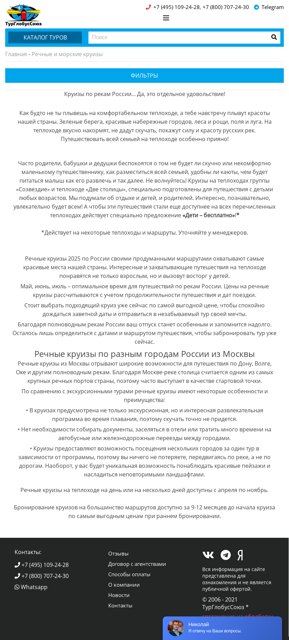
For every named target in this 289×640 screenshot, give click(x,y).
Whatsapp (31, 587)
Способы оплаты (129, 574)
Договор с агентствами (137, 563)
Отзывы (118, 553)
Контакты (120, 605)
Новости (119, 594)
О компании (124, 584)
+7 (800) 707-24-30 (42, 576)
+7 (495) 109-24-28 (42, 565)
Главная (16, 54)
